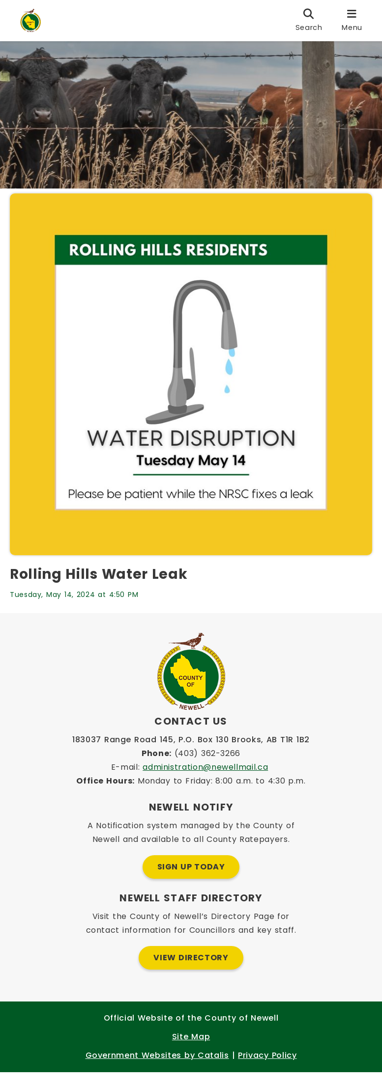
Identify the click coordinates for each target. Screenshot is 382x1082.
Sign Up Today (191, 876)
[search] (309, 20)
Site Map (191, 1046)
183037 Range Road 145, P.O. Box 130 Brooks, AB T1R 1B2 (191, 749)
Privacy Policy (267, 1065)
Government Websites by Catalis (157, 1065)
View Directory (190, 967)
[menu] (352, 20)
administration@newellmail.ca (205, 777)
